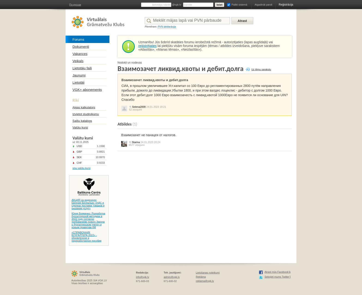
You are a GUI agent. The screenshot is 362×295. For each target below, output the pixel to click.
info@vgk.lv (142, 277)
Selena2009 (139, 106)
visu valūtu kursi (81, 168)
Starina (136, 142)
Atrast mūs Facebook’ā (278, 271)
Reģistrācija (286, 4)
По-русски (75, 4)
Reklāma (201, 276)
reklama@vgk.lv (205, 281)
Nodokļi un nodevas (130, 62)
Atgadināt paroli (263, 4)
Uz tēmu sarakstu (261, 69)
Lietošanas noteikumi (208, 272)
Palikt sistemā (239, 4)
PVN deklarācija (167, 26)
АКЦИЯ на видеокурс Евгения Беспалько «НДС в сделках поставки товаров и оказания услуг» (88, 204)
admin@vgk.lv (172, 277)
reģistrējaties (147, 46)
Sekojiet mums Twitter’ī (278, 276)
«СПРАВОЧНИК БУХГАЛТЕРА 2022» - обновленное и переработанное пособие (87, 236)
